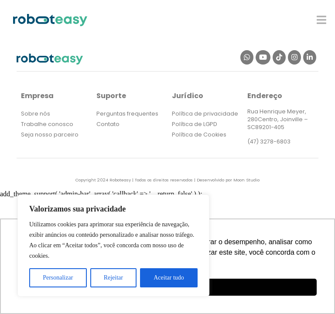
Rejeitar (113, 277)
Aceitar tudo (169, 277)
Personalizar (58, 277)
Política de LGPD (194, 124)
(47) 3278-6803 (269, 141)
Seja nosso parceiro (50, 134)
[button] (322, 20)
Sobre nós (35, 113)
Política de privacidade (205, 113)
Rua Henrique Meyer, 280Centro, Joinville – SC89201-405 (277, 119)
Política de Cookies (199, 134)
